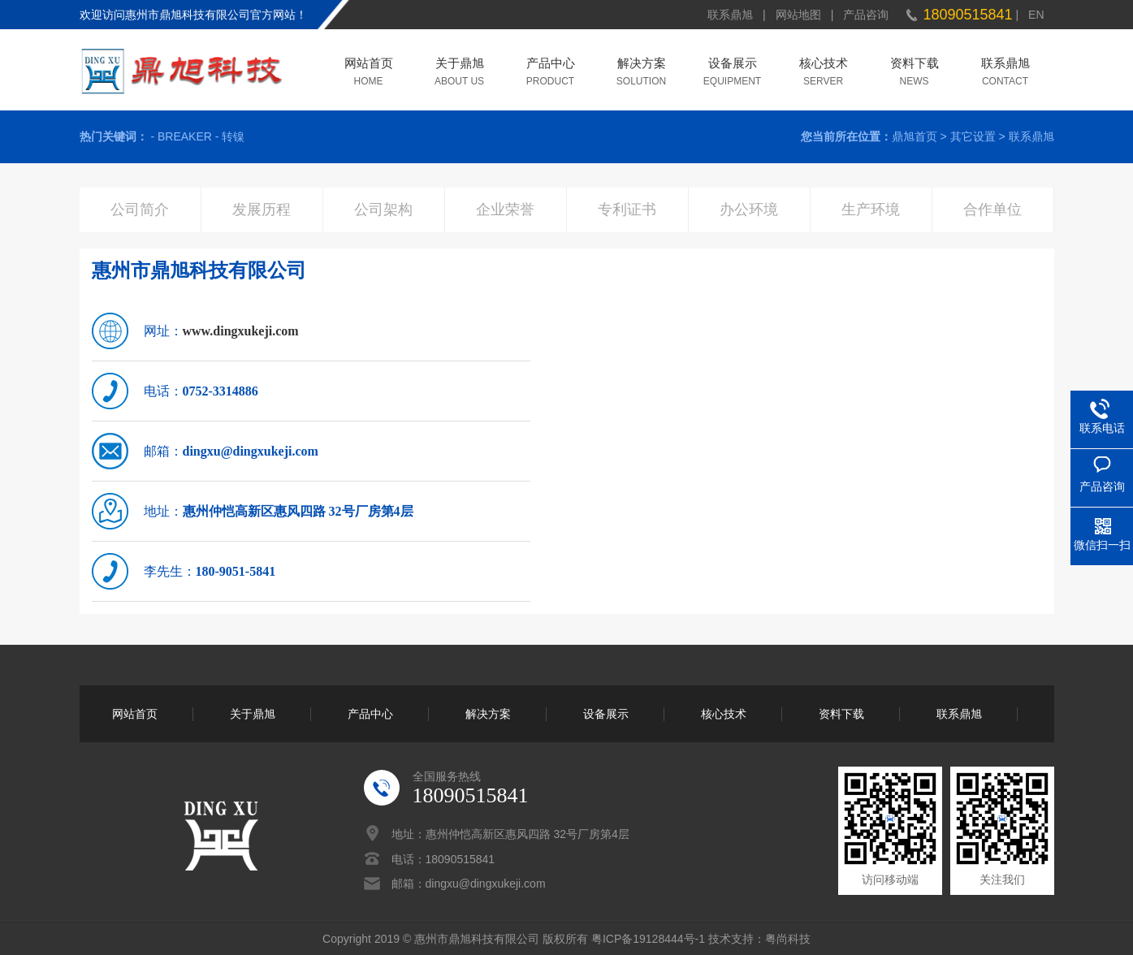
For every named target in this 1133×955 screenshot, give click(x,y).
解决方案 (641, 64)
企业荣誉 (505, 209)
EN (1036, 14)
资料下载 (914, 64)
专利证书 (627, 209)
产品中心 (550, 64)
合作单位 (992, 209)
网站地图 (798, 14)
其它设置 (973, 136)
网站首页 (368, 64)
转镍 (233, 136)
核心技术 (823, 64)
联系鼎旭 (730, 14)
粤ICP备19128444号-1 (648, 938)
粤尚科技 (788, 938)
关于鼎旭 (459, 64)
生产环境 (870, 209)
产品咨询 (866, 14)
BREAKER (185, 136)
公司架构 (383, 209)
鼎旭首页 (914, 136)
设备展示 (732, 64)
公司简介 (139, 209)
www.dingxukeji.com (241, 331)
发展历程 (261, 209)
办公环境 (749, 209)
